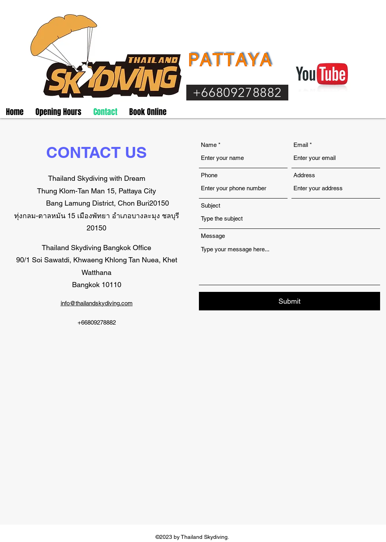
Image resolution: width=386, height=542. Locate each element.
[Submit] (289, 301)
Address (304, 175)
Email (300, 145)
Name (209, 145)
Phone (209, 175)
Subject (210, 205)
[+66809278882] (237, 92)
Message (213, 236)
